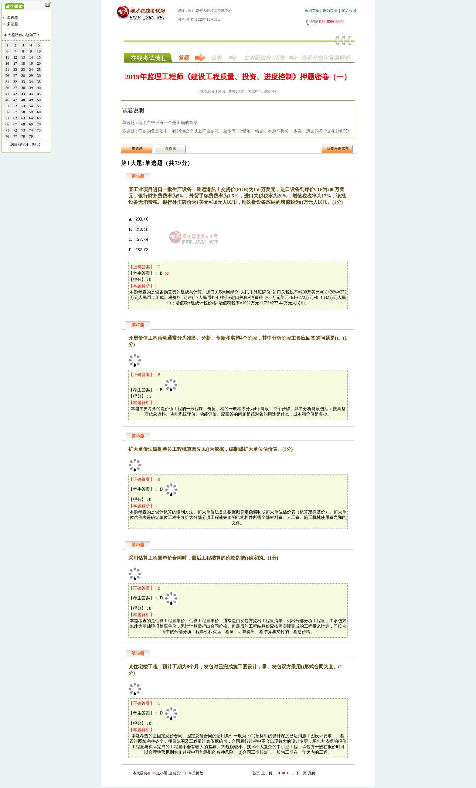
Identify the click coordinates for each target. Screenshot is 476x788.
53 (23, 106)
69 (31, 124)
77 (15, 136)
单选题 (12, 17)
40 (39, 88)
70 (39, 124)
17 (15, 63)
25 (39, 69)
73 (23, 130)
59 (31, 112)
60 (39, 112)
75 (39, 130)
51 (7, 106)
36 (7, 88)
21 (7, 69)
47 (15, 100)
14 (31, 57)
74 (31, 130)
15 (39, 57)
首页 (256, 773)
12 (15, 57)
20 (39, 63)
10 (39, 51)
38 (23, 88)
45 (39, 94)
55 (39, 106)
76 (7, 136)
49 (31, 100)
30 (39, 76)
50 (39, 100)
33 (23, 82)
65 (39, 118)
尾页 (311, 773)
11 (288, 773)
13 (23, 57)
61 (7, 118)
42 (15, 94)
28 (23, 76)
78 (23, 136)
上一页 (266, 773)
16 (7, 63)
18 (23, 63)
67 (15, 124)
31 (7, 82)
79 (31, 136)
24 (31, 69)
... (275, 773)
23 (23, 69)
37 (15, 88)
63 (23, 118)
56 (7, 112)
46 (7, 100)
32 (15, 82)
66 (7, 124)
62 (15, 118)
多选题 (12, 24)
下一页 (301, 773)
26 (7, 76)
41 (7, 94)
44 (31, 94)
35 (39, 82)
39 (31, 88)
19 (31, 63)
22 (15, 69)
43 (23, 94)
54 (31, 106)
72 (15, 130)
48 (23, 100)
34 (31, 82)
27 (15, 76)
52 (15, 106)
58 (23, 112)
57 (15, 112)
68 (23, 124)
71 (7, 130)
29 (31, 76)
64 (31, 118)
